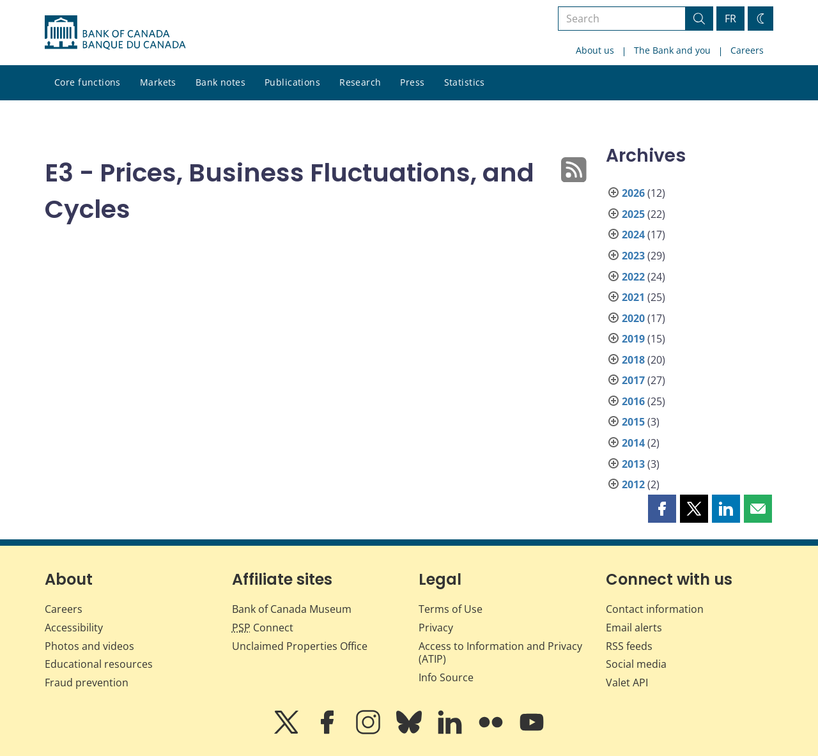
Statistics (464, 82)
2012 (633, 484)
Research (360, 82)
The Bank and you (672, 50)
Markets (158, 82)
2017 (633, 380)
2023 (633, 256)
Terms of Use (450, 609)
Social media (636, 664)
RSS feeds (629, 646)
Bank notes (220, 82)
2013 (633, 464)
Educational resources (99, 664)
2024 (633, 235)
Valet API (627, 682)
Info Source (446, 677)
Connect (262, 628)
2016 (633, 401)
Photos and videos (89, 646)
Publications (292, 82)
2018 (633, 360)
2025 (633, 214)
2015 (633, 422)
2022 (633, 277)
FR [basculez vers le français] (730, 19)
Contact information (655, 609)
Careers (747, 50)
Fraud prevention (86, 682)
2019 (633, 339)
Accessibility (74, 628)
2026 (633, 193)
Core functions (87, 82)
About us (595, 50)
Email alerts (634, 628)
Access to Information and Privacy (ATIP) (500, 653)
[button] (662, 509)
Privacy (436, 628)
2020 (633, 318)
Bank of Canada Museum (291, 609)
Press (412, 82)
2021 (633, 297)
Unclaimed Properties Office (299, 646)
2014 (633, 443)
